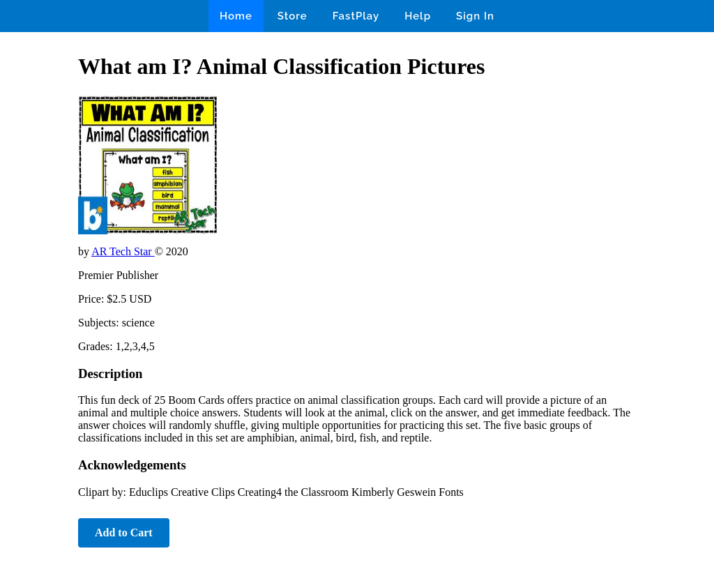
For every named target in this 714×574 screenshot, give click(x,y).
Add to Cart (124, 532)
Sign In (475, 16)
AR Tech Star (123, 251)
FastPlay (356, 16)
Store (292, 16)
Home (236, 16)
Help (417, 16)
